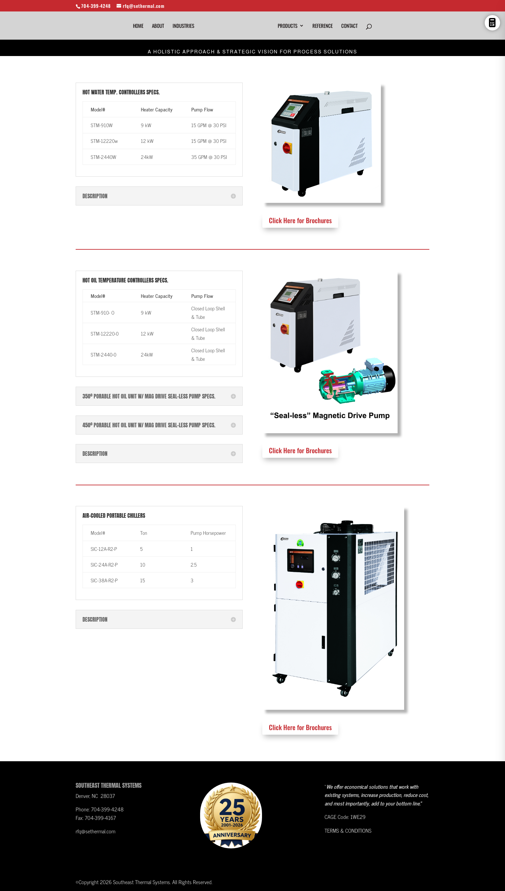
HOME (138, 26)
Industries (183, 26)
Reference (322, 26)
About (158, 26)
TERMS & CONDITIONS (348, 830)
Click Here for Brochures (300, 220)
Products (287, 26)
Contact (349, 26)
